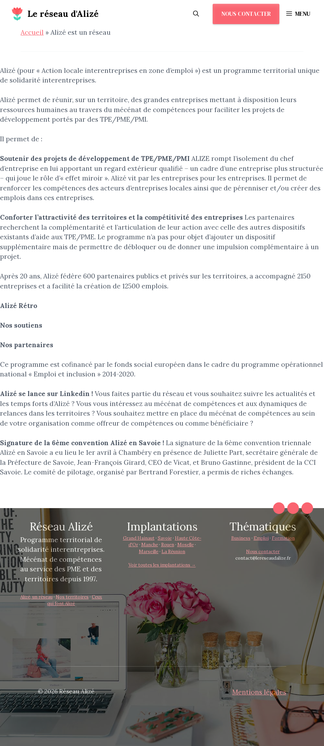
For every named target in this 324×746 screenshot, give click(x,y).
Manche (149, 545)
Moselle (185, 545)
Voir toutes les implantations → (162, 565)
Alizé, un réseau (36, 597)
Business (240, 538)
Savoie (165, 538)
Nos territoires (72, 597)
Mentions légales (259, 692)
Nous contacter (246, 14)
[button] (196, 13)
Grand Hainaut (139, 538)
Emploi (261, 538)
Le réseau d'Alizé (63, 13)
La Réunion (173, 552)
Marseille (148, 552)
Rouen (167, 545)
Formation (283, 538)
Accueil (32, 32)
